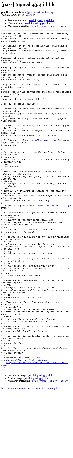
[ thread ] (43, 26)
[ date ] (34, 26)
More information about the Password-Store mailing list (30, 455)
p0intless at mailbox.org (40, 12)
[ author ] (64, 26)
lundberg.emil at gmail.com (39, 161)
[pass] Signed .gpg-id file (41, 20)
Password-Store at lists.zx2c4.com (27, 425)
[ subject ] (54, 26)
